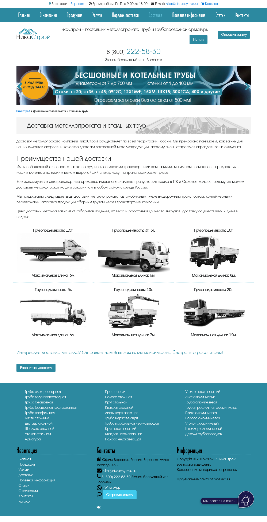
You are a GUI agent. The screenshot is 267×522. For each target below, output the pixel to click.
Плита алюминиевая (201, 413)
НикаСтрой (23, 111)
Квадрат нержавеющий (123, 434)
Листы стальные (37, 418)
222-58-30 (134, 51)
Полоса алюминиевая (202, 418)
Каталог (25, 501)
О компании (48, 14)
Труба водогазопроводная (45, 397)
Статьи (220, 14)
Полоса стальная (118, 397)
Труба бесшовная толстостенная (51, 408)
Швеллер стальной (39, 429)
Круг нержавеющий (120, 429)
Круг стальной (116, 402)
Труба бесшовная (39, 402)
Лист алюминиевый (200, 397)
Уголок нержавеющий (202, 392)
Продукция (75, 14)
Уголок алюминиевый (202, 423)
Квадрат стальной (119, 408)
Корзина (209, 4)
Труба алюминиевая (201, 402)
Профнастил (115, 392)
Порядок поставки (125, 14)
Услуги (97, 14)
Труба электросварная (43, 392)
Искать (198, 39)
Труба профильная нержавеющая (132, 423)
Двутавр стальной (39, 423)
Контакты (242, 14)
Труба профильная (40, 413)
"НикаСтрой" (226, 459)
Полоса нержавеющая (123, 439)
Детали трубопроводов (203, 434)
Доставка (155, 14)
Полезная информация (189, 14)
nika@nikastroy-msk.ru (182, 4)
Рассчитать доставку (36, 368)
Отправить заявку (234, 35)
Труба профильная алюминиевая (211, 408)
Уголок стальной (38, 434)
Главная (24, 14)
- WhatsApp (108, 487)
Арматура (33, 439)
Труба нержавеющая (121, 418)
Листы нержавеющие (121, 413)
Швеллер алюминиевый (203, 429)
